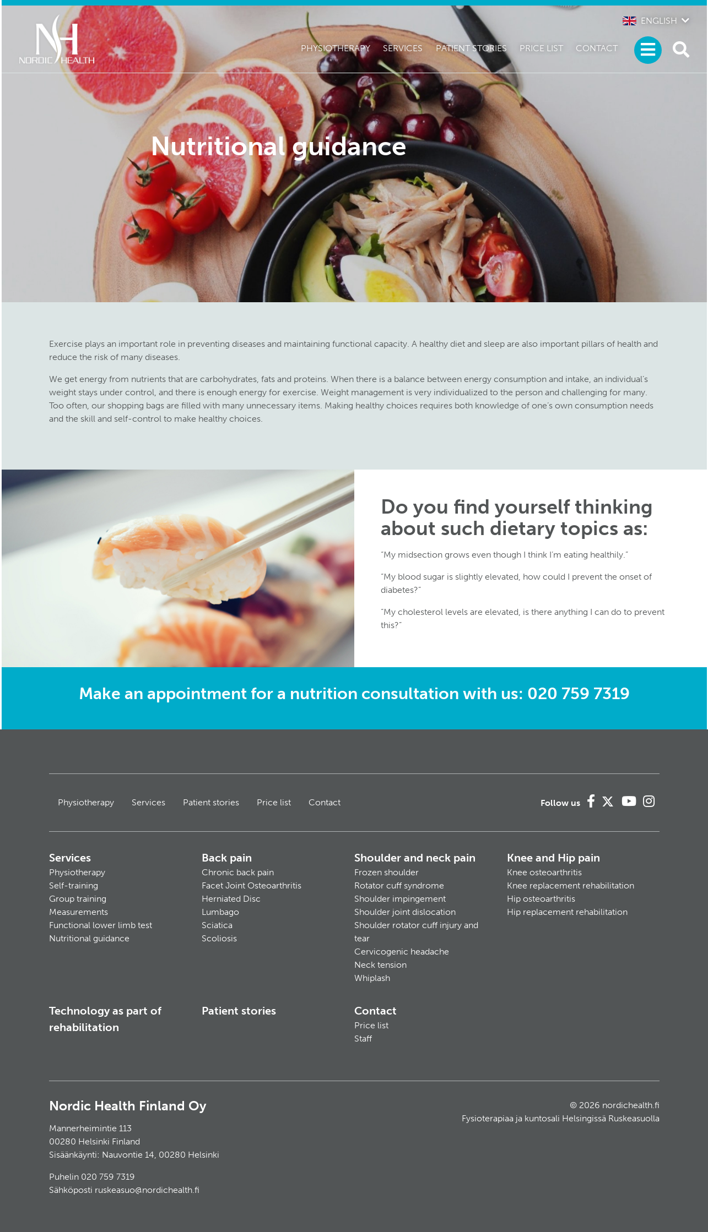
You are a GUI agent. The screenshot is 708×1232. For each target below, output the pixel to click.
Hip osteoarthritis (541, 898)
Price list (541, 48)
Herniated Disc (231, 898)
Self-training (73, 885)
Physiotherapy (335, 48)
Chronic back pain (238, 872)
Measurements (78, 912)
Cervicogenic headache (401, 951)
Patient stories (471, 48)
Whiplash (372, 978)
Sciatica (217, 925)
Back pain (227, 857)
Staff (363, 1038)
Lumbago (220, 912)
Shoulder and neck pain (414, 857)
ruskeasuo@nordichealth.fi (147, 1190)
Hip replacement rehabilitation (567, 912)
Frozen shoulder (386, 872)
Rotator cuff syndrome (399, 885)
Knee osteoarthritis (544, 872)
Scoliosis (219, 938)
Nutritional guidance (89, 938)
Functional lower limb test (100, 925)
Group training (77, 898)
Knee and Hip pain (553, 857)
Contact (597, 48)
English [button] (650, 20)
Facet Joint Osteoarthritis (251, 885)
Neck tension (380, 965)
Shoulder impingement (400, 898)
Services (403, 48)
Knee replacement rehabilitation (570, 885)
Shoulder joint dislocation (405, 912)
